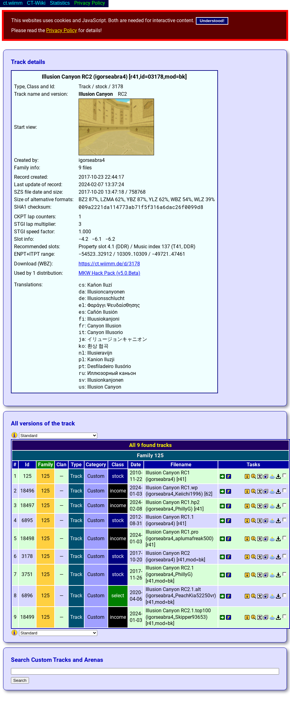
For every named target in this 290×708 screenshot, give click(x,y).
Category (96, 465)
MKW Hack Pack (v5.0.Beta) (109, 273)
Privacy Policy (61, 30)
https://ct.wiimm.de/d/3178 (109, 264)
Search (20, 680)
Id (27, 465)
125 (45, 476)
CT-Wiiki (36, 3)
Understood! (212, 20)
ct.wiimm (12, 3)
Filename (181, 465)
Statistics (60, 3)
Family (45, 465)
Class (118, 465)
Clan (61, 465)
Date (136, 465)
